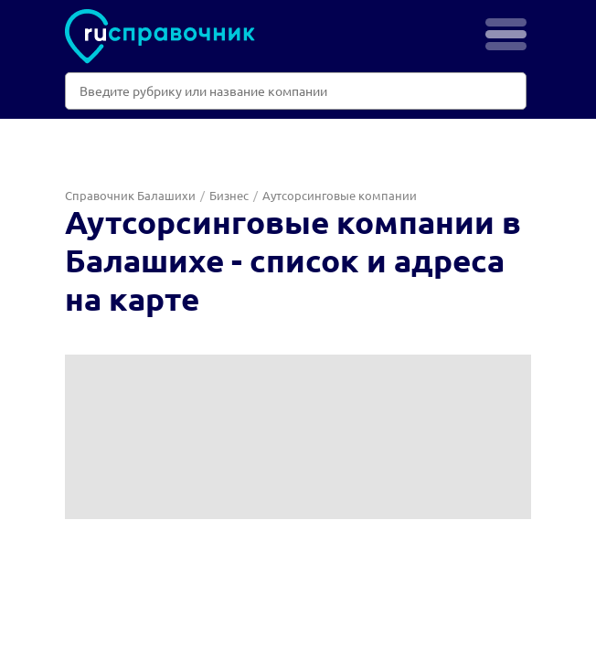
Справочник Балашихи (130, 195)
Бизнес (229, 195)
